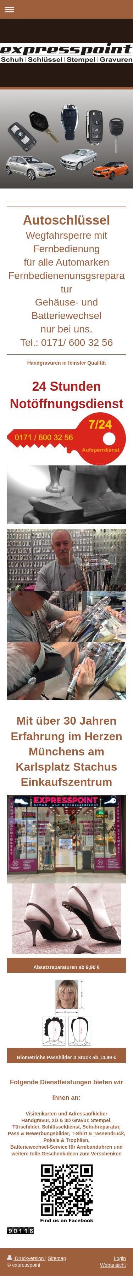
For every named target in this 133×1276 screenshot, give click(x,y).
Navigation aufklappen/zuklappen (66, 9)
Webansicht (113, 1265)
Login (120, 1258)
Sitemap (57, 1258)
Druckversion (26, 1258)
